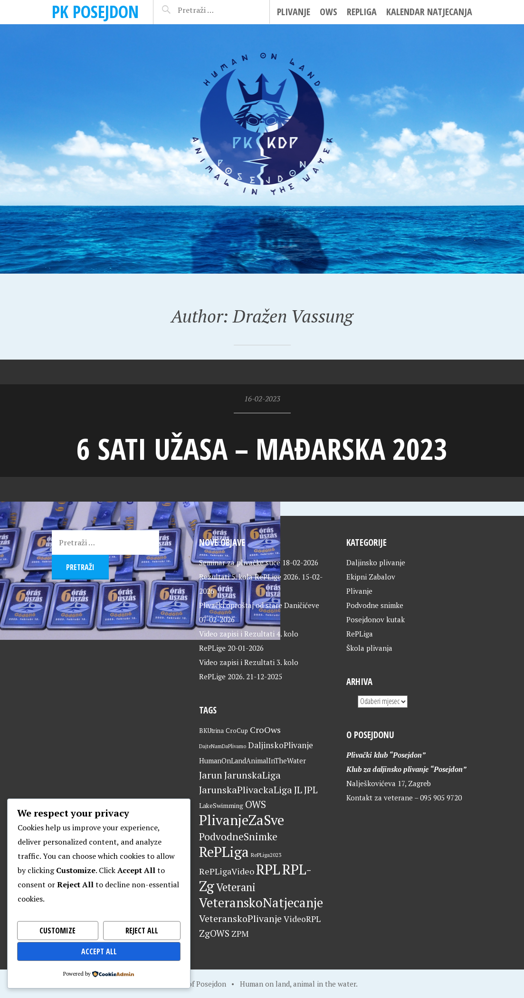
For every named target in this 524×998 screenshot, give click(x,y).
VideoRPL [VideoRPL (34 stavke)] (302, 918)
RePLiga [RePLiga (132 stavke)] (224, 852)
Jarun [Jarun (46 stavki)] (210, 775)
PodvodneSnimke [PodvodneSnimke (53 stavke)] (238, 836)
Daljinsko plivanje (375, 562)
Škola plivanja (369, 648)
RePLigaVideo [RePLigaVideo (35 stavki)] (226, 871)
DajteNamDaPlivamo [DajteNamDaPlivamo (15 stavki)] (222, 746)
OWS (328, 11)
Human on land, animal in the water (298, 983)
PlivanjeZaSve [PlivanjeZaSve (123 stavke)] (241, 820)
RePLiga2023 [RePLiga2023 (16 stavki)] (266, 854)
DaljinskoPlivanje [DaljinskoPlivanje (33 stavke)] (280, 745)
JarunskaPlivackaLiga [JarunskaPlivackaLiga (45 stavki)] (245, 789)
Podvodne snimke (374, 605)
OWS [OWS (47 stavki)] (255, 804)
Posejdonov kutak (375, 619)
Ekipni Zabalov (370, 576)
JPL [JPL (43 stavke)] (311, 790)
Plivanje (293, 11)
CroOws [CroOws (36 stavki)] (265, 729)
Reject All (141, 930)
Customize (57, 930)
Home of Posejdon (196, 983)
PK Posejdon (95, 11)
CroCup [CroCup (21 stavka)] (237, 730)
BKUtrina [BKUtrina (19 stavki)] (211, 731)
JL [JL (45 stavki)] (298, 789)
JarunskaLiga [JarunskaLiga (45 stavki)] (252, 775)
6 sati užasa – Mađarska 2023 (262, 448)
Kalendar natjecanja (429, 11)
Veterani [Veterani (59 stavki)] (236, 887)
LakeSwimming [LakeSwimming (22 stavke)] (221, 805)
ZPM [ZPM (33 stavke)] (239, 933)
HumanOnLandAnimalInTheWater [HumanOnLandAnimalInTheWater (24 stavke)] (252, 760)
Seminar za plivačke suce (239, 562)
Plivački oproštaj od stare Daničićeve (259, 605)
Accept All (99, 951)
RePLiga (362, 11)
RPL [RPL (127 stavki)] (268, 869)
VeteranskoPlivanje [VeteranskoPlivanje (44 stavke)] (240, 918)
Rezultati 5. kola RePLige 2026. (249, 576)
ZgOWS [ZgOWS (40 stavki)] (214, 933)
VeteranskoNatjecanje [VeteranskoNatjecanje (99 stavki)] (261, 902)
